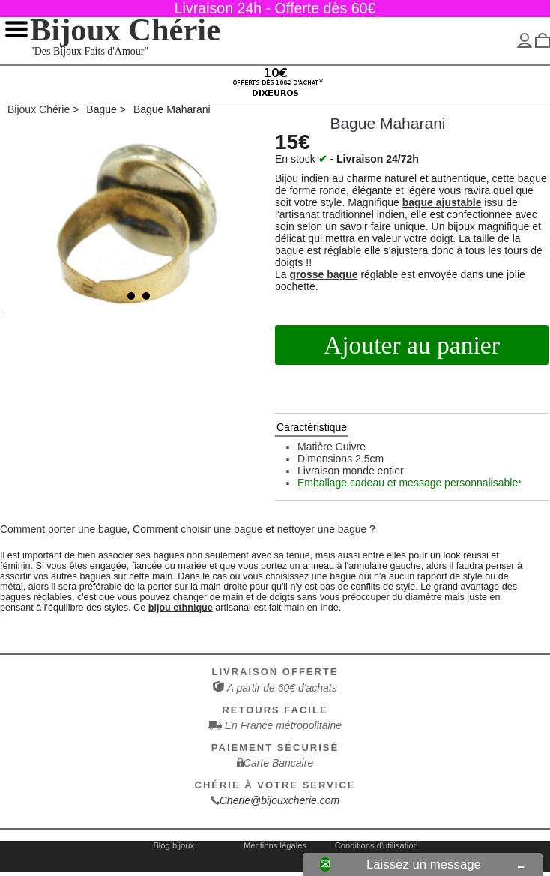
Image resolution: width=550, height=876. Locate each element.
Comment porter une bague (63, 529)
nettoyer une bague (321, 529)
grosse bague (323, 274)
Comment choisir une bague (197, 529)
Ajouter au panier (412, 345)
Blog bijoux (173, 845)
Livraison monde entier (350, 471)
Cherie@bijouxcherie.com (280, 800)
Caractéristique (311, 427)
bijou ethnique (180, 607)
